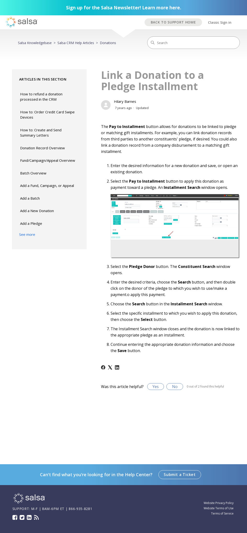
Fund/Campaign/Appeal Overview (47, 160)
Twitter (22, 517)
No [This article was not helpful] (175, 386)
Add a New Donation (37, 210)
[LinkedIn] (117, 367)
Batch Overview (33, 173)
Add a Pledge (31, 223)
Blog (36, 517)
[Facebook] (103, 367)
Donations (108, 43)
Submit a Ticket (180, 474)
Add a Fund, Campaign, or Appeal (47, 185)
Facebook (14, 517)
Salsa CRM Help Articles (75, 43)
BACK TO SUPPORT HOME (173, 22)
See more (27, 234)
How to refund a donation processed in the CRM (41, 97)
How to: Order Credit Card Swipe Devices (47, 115)
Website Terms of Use (219, 508)
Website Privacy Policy (219, 503)
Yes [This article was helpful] (155, 386)
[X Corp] (110, 367)
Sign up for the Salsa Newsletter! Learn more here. (123, 8)
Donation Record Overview (42, 147)
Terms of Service (222, 513)
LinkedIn (29, 517)
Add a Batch (30, 198)
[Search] (193, 42)
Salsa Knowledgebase (35, 43)
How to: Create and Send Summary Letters (41, 132)
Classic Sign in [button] (219, 22)
